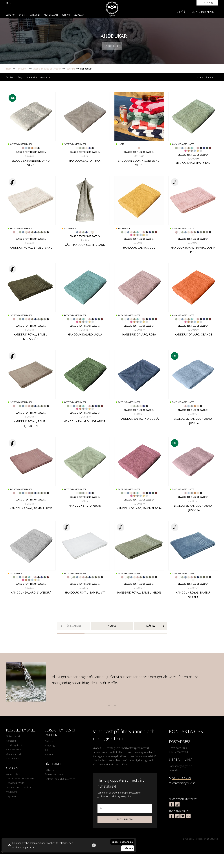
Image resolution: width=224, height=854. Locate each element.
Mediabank (79, 15)
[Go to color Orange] (32, 148)
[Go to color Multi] (139, 148)
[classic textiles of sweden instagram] (177, 804)
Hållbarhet (34, 15)
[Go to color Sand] (35, 148)
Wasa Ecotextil (14, 774)
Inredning (50, 746)
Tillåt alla (127, 848)
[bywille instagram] (177, 816)
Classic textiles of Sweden (20, 779)
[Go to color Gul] (197, 150)
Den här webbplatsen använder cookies (33, 843)
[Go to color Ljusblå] (26, 148)
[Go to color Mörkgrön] (206, 148)
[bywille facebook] (171, 816)
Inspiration (12, 797)
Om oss (21, 15)
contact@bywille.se (183, 783)
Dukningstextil (13, 736)
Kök (47, 750)
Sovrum (49, 755)
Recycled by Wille (15, 783)
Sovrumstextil (13, 759)
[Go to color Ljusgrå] (29, 148)
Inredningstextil (14, 745)
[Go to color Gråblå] (182, 148)
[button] (109, 705)
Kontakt (66, 15)
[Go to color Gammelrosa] (185, 150)
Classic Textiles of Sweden (47, 68)
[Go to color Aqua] (191, 148)
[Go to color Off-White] (77, 148)
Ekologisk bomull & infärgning (60, 779)
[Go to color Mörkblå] (86, 232)
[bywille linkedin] (188, 816)
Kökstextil (11, 740)
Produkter (22, 68)
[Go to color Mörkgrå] (38, 148)
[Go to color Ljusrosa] (23, 148)
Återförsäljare (51, 15)
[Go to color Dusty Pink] (14, 232)
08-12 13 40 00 (181, 777)
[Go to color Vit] (194, 148)
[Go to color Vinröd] (209, 148)
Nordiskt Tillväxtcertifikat (19, 788)
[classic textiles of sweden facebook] (171, 804)
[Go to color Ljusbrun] (188, 148)
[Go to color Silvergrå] (200, 150)
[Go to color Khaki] (83, 148)
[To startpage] (112, 9)
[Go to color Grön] (80, 148)
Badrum (70, 68)
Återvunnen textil (54, 775)
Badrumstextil (13, 750)
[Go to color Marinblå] (35, 232)
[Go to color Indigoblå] (89, 148)
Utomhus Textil (14, 754)
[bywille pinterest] (182, 816)
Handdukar (86, 68)
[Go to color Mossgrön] (41, 232)
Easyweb (212, 838)
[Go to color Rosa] (197, 148)
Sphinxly (189, 838)
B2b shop (10, 15)
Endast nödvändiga (122, 842)
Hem (8, 68)
